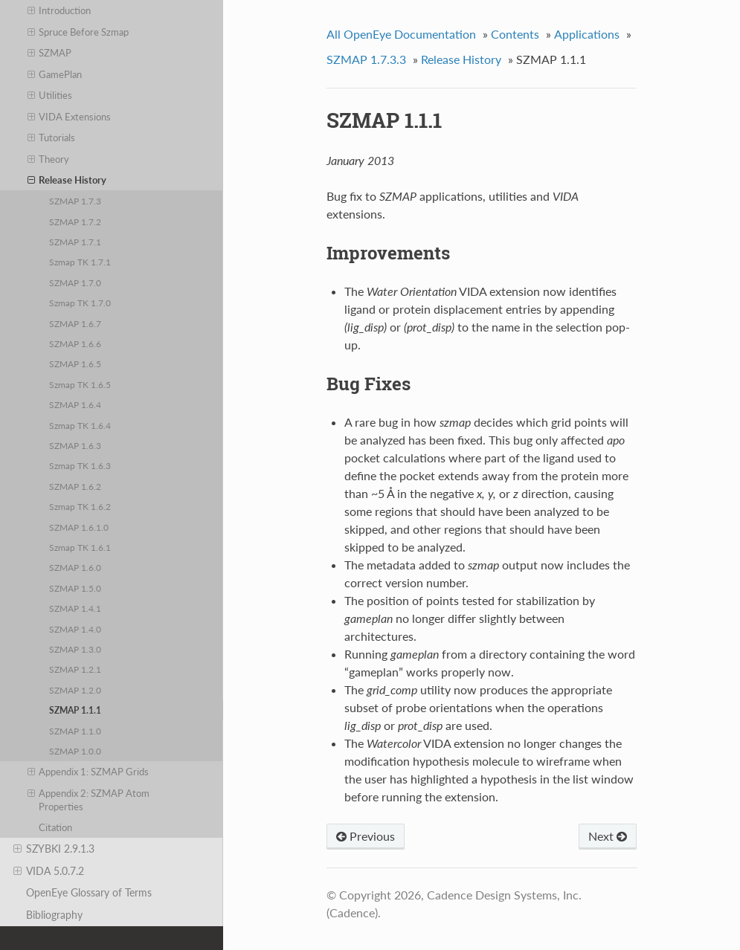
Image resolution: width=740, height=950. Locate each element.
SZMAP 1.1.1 (75, 710)
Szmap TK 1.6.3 (80, 465)
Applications (587, 34)
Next (607, 836)
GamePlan (55, 74)
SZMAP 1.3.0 (75, 649)
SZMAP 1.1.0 (75, 731)
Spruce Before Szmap (78, 32)
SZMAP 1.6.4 (75, 404)
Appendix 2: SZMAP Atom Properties (89, 799)
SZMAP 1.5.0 (75, 588)
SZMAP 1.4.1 (75, 608)
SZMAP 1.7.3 (75, 201)
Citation (55, 827)
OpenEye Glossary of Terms (89, 892)
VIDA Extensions (70, 116)
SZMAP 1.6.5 (75, 363)
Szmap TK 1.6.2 (80, 506)
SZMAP (50, 52)
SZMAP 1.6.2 (75, 486)
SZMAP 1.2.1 (75, 669)
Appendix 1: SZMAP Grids (88, 771)
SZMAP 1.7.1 (75, 241)
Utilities (50, 95)
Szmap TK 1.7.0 (80, 302)
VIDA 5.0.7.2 (48, 871)
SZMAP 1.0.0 (75, 751)
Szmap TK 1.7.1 (80, 261)
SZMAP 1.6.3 (75, 445)
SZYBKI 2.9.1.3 (53, 849)
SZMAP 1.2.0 (75, 690)
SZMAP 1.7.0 (75, 282)
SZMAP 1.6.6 (75, 343)
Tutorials (52, 137)
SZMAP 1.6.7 (75, 323)
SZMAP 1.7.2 (75, 221)
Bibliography (54, 914)
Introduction (59, 10)
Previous (365, 836)
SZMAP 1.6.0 (75, 567)
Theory (49, 159)
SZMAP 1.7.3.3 (366, 59)
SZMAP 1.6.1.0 (79, 527)
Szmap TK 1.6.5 (80, 384)
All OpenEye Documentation (401, 34)
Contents (515, 34)
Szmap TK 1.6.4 (80, 425)
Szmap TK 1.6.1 (80, 547)
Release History (67, 180)
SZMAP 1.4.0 (75, 629)
